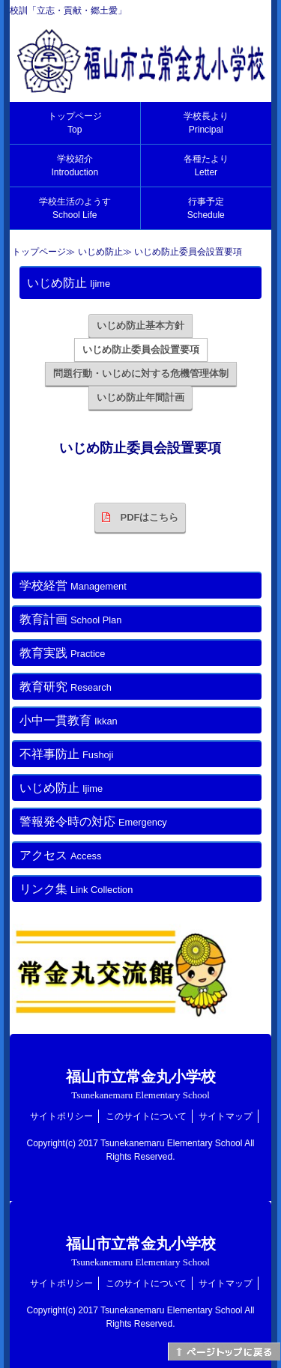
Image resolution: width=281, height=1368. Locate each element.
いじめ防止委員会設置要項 (140, 349)
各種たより (206, 166)
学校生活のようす (75, 208)
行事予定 (206, 208)
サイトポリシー (61, 1116)
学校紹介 (74, 166)
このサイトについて (146, 1116)
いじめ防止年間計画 (140, 397)
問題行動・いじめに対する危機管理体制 (141, 373)
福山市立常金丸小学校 (141, 1084)
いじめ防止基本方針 (140, 325)
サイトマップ (226, 1116)
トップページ (75, 123)
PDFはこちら (140, 517)
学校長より (206, 123)
